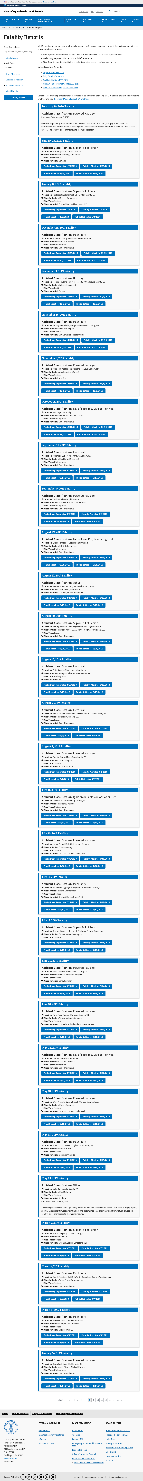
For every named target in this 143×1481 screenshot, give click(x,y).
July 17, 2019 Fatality (54, 876)
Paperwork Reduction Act (117, 1435)
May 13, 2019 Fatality (55, 1134)
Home (5, 27)
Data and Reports (18, 27)
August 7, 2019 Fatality (56, 702)
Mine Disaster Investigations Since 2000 (60, 87)
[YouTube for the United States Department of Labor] (41, 1477)
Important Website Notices (94, 1477)
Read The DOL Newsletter (83, 1458)
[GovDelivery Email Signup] (53, 1477)
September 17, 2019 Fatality (59, 445)
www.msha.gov (10, 1458)
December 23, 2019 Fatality (59, 227)
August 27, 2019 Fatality (57, 575)
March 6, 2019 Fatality (56, 1309)
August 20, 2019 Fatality (57, 615)
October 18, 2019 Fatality (57, 401)
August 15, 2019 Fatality (57, 659)
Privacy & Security (114, 1443)
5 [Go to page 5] (78, 1399)
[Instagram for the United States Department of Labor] (35, 1477)
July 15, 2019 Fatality (54, 920)
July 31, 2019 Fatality (55, 789)
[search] (125, 11)
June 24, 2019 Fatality (55, 960)
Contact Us (83, 11)
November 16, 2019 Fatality (59, 314)
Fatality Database (20, 1413)
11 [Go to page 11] (102, 1399)
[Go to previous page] (66, 1400)
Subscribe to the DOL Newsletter (89, 1462)
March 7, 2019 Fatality (56, 1222)
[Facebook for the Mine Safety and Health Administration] (23, 1477)
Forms (5, 1413)
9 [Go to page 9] (94, 1399)
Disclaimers (111, 1451)
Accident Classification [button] (15, 85)
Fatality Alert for (96, 166)
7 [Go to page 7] (86, 1399)
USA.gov (42, 1439)
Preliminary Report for (60, 166)
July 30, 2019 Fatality (55, 833)
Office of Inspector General (84, 1454)
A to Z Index (77, 1430)
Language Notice (113, 1456)
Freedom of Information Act (118, 1430)
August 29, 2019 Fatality (57, 532)
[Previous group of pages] (70, 1400)
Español (109, 1460)
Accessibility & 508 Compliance (119, 1447)
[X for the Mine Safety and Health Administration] (29, 1477)
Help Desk (110, 1439)
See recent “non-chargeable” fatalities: (71, 98)
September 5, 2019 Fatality (58, 488)
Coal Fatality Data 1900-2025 (55, 80)
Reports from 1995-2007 (53, 72)
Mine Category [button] (12, 58)
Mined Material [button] (12, 91)
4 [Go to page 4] (74, 1399)
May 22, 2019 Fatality (55, 1047)
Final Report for (57, 173)
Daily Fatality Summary (53, 76)
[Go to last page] (119, 1400)
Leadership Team (79, 1450)
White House (44, 1430)
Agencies (76, 1435)
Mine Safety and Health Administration (24, 11)
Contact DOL (77, 1439)
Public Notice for (89, 173)
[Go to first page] (60, 1400)
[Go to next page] (113, 1400)
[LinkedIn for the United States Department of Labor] (47, 1477)
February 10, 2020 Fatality (58, 106)
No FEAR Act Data (46, 1443)
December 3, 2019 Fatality (58, 271)
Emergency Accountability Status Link (87, 1444)
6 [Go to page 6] (82, 1399)
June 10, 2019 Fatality (55, 1004)
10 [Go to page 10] (98, 1399)
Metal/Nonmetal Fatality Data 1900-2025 (61, 83)
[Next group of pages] (109, 1400)
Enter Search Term (11, 47)
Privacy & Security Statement (117, 1477)
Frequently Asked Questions (69, 1413)
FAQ (92, 11)
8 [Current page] (90, 1400)
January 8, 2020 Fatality (57, 184)
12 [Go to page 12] (106, 1399)
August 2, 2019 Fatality (56, 746)
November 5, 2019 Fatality (58, 358)
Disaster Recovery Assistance (51, 1435)
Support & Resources (42, 1413)
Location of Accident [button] (14, 79)
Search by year (10, 63)
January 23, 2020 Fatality (57, 140)
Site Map (99, 11)
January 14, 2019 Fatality (57, 1353)
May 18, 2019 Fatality (55, 1091)
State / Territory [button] (13, 74)
